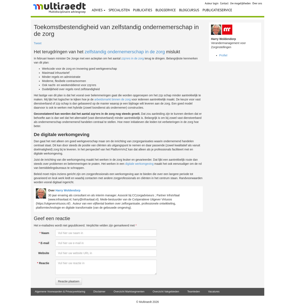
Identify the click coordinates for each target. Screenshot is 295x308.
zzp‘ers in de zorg (132, 58)
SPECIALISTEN (119, 10)
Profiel (223, 55)
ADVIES (98, 10)
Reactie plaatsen (68, 281)
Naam (44, 233)
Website (43, 253)
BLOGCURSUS (189, 10)
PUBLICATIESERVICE (217, 10)
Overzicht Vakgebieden (166, 291)
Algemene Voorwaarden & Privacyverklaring (60, 291)
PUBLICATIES (142, 10)
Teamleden (193, 291)
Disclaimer (99, 291)
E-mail (44, 243)
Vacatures (214, 291)
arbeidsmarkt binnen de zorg (112, 99)
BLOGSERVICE (165, 10)
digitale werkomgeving (139, 163)
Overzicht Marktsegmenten (128, 291)
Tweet (37, 43)
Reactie (43, 263)
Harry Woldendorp (68, 190)
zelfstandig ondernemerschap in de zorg (125, 51)
